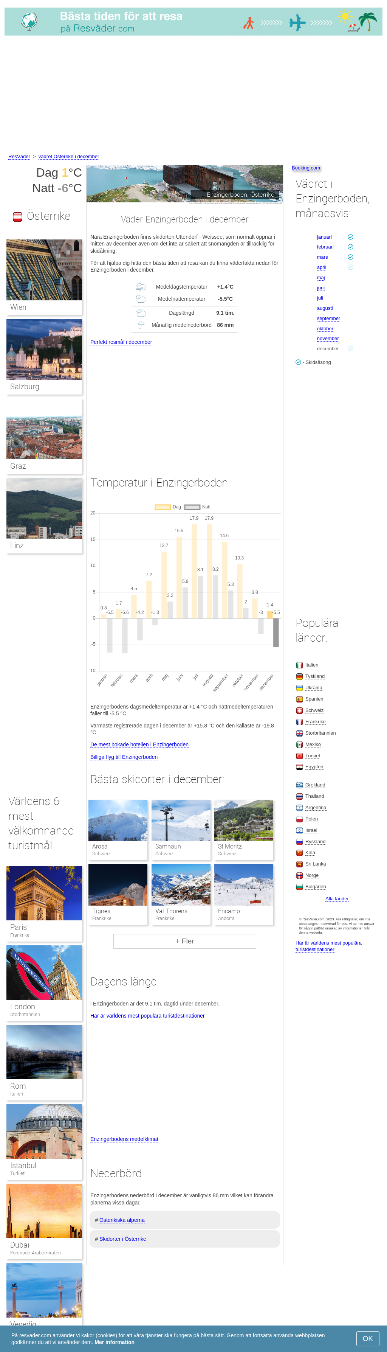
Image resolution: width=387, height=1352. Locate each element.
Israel (311, 830)
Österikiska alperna (122, 1220)
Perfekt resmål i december (121, 342)
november (328, 338)
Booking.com (306, 168)
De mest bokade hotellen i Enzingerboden (139, 744)
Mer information (114, 1342)
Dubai (19, 1244)
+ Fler (184, 941)
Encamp (229, 911)
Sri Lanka (315, 864)
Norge (312, 875)
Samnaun (168, 846)
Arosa (100, 846)
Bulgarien (315, 886)
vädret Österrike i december (69, 156)
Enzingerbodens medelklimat (124, 1139)
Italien (16, 1094)
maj (321, 277)
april (322, 267)
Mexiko (313, 744)
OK (368, 1339)
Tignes (101, 911)
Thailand (314, 796)
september (328, 318)
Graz (18, 466)
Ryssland (315, 841)
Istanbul (23, 1165)
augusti (325, 308)
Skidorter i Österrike (122, 1239)
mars (322, 257)
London (22, 1006)
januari (324, 237)
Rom (18, 1086)
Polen (311, 819)
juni (321, 288)
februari (325, 247)
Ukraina (313, 687)
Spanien (314, 699)
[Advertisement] (193, 96)
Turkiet (17, 1173)
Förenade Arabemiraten (35, 1253)
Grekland (315, 785)
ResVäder (19, 156)
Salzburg (24, 386)
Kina (310, 852)
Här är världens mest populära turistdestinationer (147, 1016)
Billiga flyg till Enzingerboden (124, 757)
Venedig (23, 1324)
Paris (18, 927)
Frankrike (19, 935)
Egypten (314, 766)
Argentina (316, 807)
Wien (18, 307)
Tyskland (315, 676)
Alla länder (336, 898)
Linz (17, 545)
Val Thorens (171, 911)
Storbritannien (25, 1014)
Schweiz (314, 710)
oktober (325, 328)
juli (320, 298)
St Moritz (230, 846)
